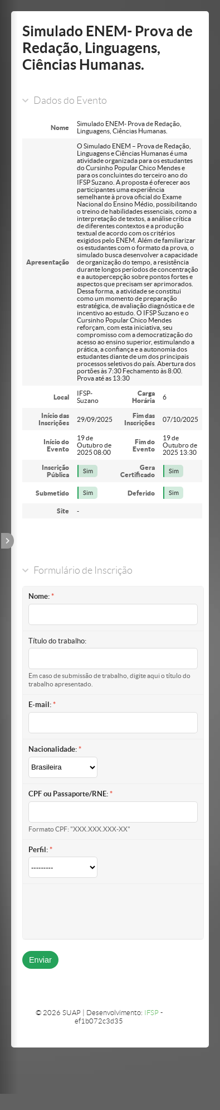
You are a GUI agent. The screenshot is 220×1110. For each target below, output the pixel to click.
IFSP (151, 1012)
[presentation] (113, 911)
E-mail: (39, 704)
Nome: (39, 596)
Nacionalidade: (52, 749)
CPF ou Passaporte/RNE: (68, 794)
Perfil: (38, 849)
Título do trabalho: (57, 641)
